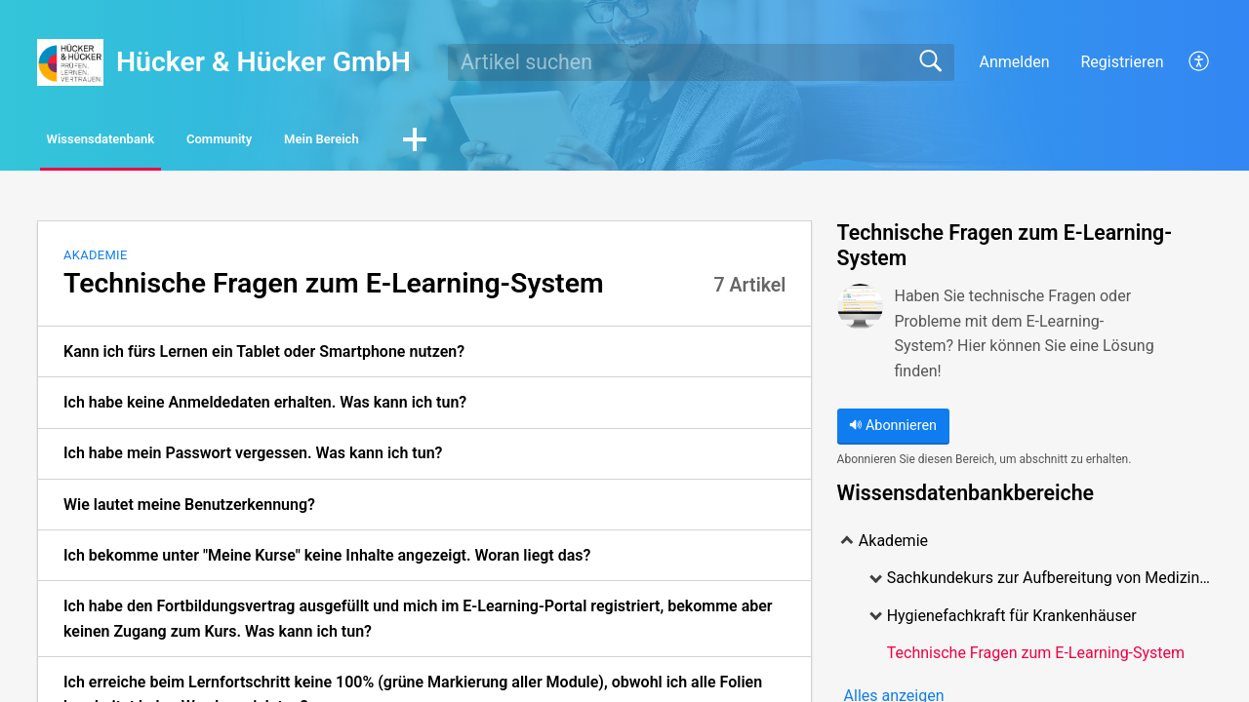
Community (312, 142)
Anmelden (1014, 62)
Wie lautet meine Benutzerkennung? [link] (189, 508)
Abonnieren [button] (893, 430)
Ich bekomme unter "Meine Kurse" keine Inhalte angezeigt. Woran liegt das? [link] (326, 560)
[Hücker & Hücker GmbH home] (70, 62)
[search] (701, 62)
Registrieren (1121, 62)
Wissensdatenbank (137, 142)
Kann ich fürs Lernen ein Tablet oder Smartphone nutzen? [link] (263, 356)
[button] (1200, 62)
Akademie (95, 260)
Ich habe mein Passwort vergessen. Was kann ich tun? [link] (253, 457)
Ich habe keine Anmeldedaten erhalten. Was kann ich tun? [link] (264, 407)
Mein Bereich (467, 142)
